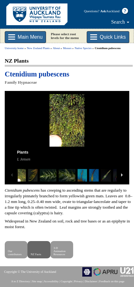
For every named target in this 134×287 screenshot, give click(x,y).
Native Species (83, 48)
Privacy (78, 281)
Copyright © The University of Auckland (30, 271)
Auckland (109, 11)
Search (120, 22)
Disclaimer (91, 281)
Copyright (66, 281)
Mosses (67, 48)
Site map (37, 281)
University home (14, 48)
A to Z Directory (20, 281)
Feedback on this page (112, 281)
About (56, 48)
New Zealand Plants (38, 48)
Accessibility (51, 281)
